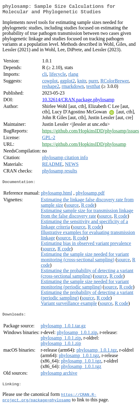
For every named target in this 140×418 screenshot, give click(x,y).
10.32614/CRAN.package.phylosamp (78, 102)
